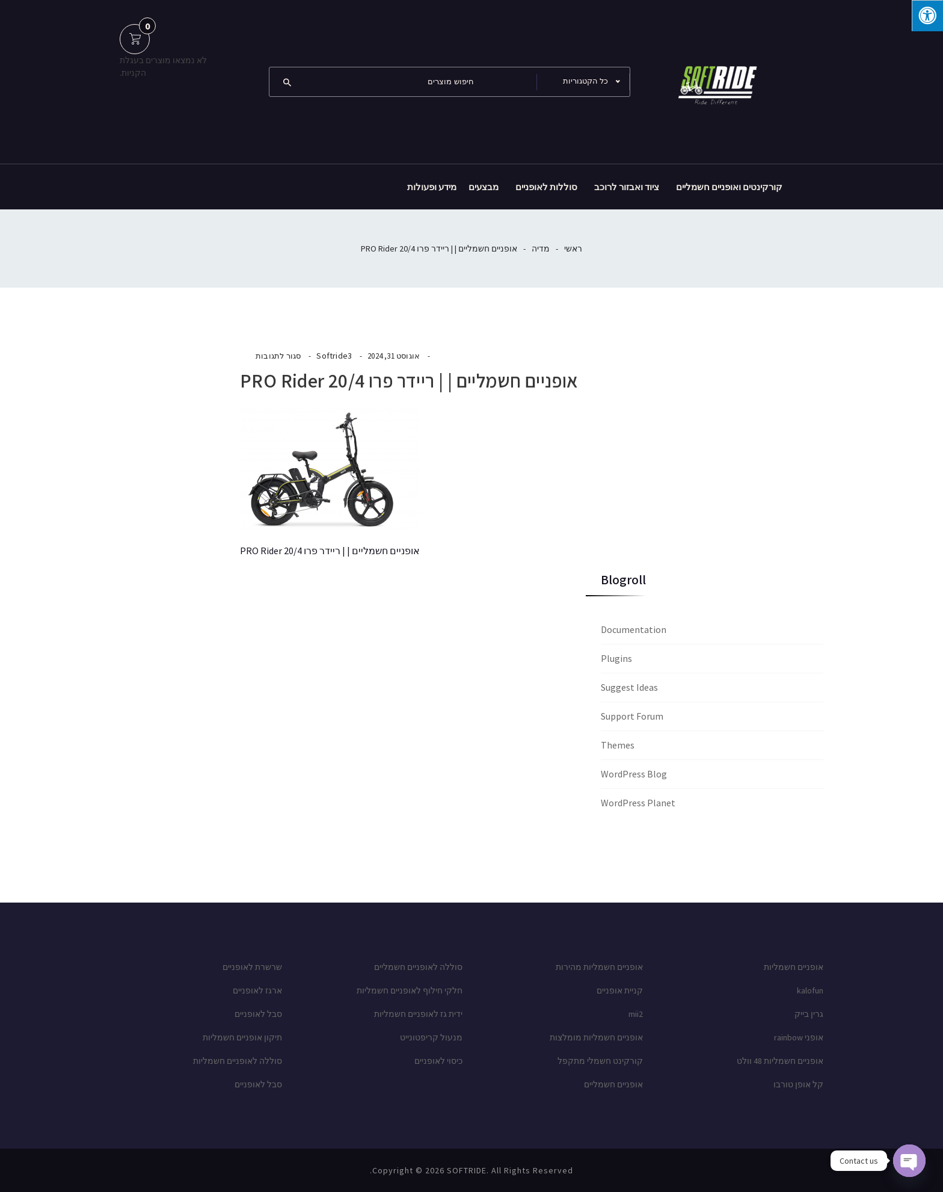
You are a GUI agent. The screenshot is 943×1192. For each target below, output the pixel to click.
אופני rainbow (798, 1037)
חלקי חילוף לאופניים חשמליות (409, 990)
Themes (617, 745)
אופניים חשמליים (613, 1084)
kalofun (810, 990)
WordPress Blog (634, 774)
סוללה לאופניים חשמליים (418, 967)
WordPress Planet (638, 803)
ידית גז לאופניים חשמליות (418, 1013)
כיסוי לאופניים (438, 1060)
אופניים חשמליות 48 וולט (780, 1060)
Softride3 (334, 355)
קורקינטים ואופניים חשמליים (729, 187)
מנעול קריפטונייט (431, 1037)
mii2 (635, 1013)
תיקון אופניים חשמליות (242, 1037)
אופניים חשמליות (793, 967)
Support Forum (632, 716)
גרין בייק (808, 1013)
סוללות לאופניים (546, 187)
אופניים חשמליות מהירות (599, 967)
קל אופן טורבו (798, 1084)
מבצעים (483, 187)
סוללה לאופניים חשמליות (237, 1060)
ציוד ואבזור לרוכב (626, 187)
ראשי (573, 248)
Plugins (616, 658)
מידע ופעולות (431, 187)
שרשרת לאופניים (252, 967)
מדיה (541, 248)
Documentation (633, 629)
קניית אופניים (620, 990)
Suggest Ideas (629, 687)
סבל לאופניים (258, 1013)
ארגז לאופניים (257, 990)
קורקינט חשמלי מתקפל (600, 1060)
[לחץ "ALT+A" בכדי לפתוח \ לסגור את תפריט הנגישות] (927, 15)
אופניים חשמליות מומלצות (596, 1037)
